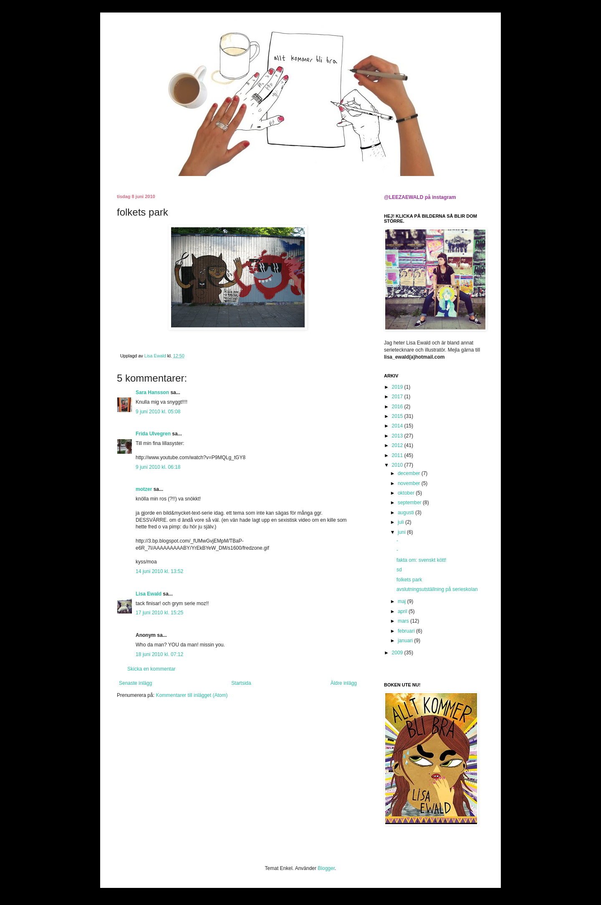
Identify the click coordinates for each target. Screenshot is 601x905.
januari (406, 641)
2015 (398, 416)
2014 (398, 426)
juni (402, 532)
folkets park (409, 580)
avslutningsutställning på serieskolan (437, 589)
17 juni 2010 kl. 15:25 (159, 613)
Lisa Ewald (149, 594)
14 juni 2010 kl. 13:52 (159, 571)
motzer (144, 489)
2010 (398, 465)
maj (402, 601)
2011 (398, 455)
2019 (398, 387)
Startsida (241, 683)
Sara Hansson (152, 392)
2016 (398, 407)
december (410, 473)
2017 (398, 397)
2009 (398, 653)
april (403, 611)
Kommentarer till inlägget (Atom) (191, 695)
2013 (398, 436)
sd (399, 570)
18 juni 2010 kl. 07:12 (159, 654)
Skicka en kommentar (151, 669)
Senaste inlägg (135, 683)
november (410, 483)
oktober (407, 493)
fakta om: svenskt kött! (421, 560)
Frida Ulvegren (153, 434)
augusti (406, 512)
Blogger (326, 868)
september (410, 502)
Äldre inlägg (344, 683)
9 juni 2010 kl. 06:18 (158, 467)
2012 (398, 445)
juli (401, 522)
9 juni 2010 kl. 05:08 (158, 412)
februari (407, 631)
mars (404, 621)
